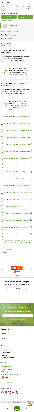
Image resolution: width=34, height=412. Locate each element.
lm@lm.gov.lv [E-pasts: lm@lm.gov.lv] (7, 372)
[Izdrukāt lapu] (17, 249)
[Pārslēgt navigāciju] (17, 408)
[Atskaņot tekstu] (7, 38)
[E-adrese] (4, 377)
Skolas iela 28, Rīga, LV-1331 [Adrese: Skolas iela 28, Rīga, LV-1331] (11, 374)
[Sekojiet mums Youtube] (13, 393)
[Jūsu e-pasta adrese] (17, 315)
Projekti (4, 338)
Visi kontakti (9, 382)
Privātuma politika (7, 350)
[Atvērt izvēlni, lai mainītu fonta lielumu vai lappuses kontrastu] (26, 409)
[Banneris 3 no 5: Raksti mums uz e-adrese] (17, 269)
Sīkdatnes (11, 76)
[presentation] (13, 296)
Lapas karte (5, 355)
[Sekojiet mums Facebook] (2, 392)
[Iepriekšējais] (2, 269)
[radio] (7, 289)
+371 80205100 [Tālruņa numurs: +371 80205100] (7, 367)
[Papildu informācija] (2, 118)
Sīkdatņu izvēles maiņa (8, 357)
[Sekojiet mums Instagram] (6, 392)
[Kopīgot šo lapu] (17, 252)
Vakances (4, 333)
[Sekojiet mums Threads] (16, 392)
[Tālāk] (31, 269)
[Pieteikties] (17, 321)
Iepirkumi (4, 336)
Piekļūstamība (6, 352)
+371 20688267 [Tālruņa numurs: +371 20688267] (7, 369)
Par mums (5, 341)
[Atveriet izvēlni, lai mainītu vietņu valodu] (7, 409)
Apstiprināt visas (25, 17)
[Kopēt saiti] (10, 52)
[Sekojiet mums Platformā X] (9, 392)
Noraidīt (9, 17)
